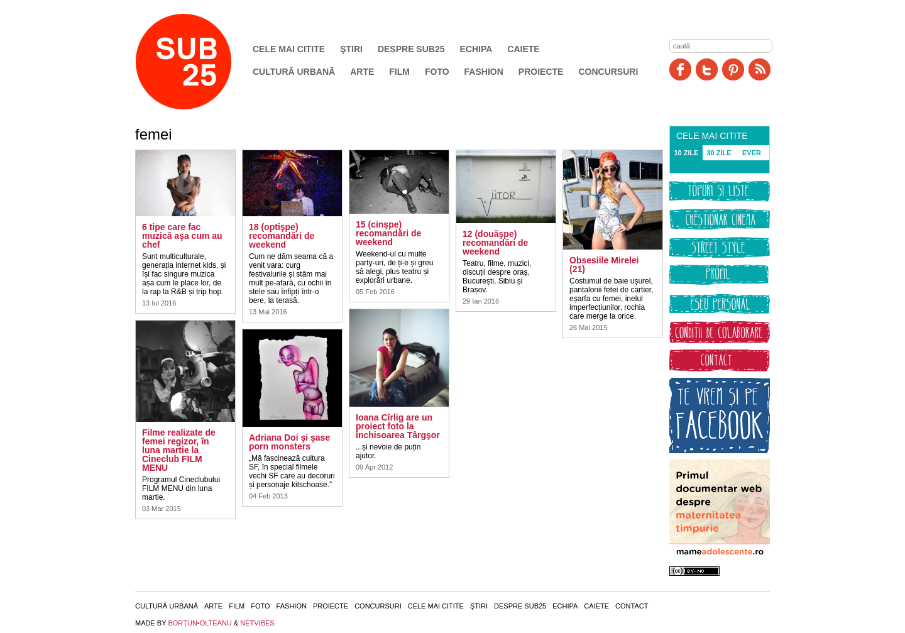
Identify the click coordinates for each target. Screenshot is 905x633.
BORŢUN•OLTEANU (199, 623)
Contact (631, 606)
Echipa (476, 49)
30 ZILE (718, 153)
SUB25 (198, 61)
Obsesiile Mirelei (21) (604, 264)
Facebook (680, 69)
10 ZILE (686, 153)
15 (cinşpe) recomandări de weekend (388, 233)
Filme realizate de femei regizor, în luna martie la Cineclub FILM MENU (179, 450)
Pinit (733, 69)
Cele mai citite (289, 49)
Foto (437, 72)
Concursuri (608, 72)
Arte (362, 72)
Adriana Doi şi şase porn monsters (289, 441)
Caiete (523, 49)
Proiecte (541, 72)
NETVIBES (257, 623)
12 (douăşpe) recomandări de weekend (495, 242)
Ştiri (351, 49)
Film (399, 72)
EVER (751, 153)
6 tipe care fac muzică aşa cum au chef (182, 236)
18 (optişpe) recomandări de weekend (281, 236)
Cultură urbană (294, 72)
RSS (760, 69)
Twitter (707, 69)
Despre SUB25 (411, 49)
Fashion (483, 72)
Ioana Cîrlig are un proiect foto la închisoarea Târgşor (398, 426)
